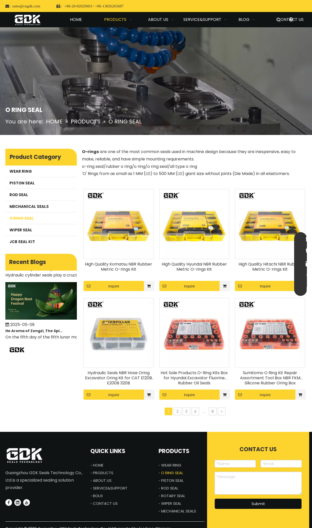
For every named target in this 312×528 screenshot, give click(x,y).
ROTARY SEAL (173, 495)
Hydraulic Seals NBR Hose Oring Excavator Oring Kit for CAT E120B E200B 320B (118, 378)
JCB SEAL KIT (22, 241)
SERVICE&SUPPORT (110, 488)
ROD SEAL (18, 194)
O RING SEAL (21, 218)
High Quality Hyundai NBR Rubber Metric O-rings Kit (194, 267)
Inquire (101, 286)
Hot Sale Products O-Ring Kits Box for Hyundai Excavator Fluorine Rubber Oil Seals (194, 378)
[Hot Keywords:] (278, 20)
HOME (98, 465)
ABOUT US (102, 480)
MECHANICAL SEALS (29, 206)
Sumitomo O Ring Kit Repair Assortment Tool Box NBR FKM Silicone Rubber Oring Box (270, 378)
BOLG (98, 495)
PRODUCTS (103, 472)
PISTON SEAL (22, 183)
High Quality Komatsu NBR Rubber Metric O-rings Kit (118, 267)
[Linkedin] (17, 502)
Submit (258, 503)
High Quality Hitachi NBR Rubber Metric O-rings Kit (270, 267)
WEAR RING (20, 171)
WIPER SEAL (20, 230)
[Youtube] (26, 502)
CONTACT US (105, 503)
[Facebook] (8, 502)
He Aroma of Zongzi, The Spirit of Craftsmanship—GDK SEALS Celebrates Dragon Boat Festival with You (34, 331)
